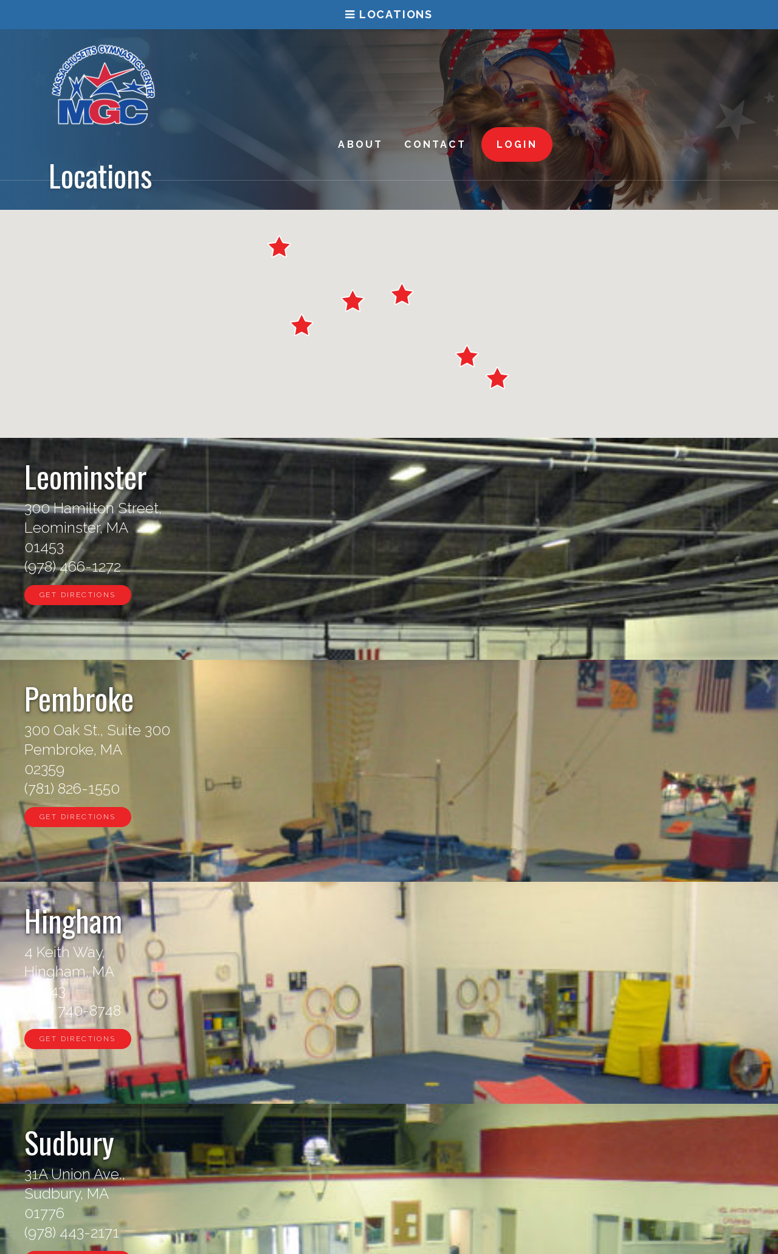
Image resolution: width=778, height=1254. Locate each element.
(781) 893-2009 (592, 788)
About (533, 60)
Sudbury (69, 697)
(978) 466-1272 (72, 566)
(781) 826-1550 (331, 566)
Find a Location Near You (389, 990)
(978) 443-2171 (71, 788)
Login (690, 60)
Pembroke (338, 475)
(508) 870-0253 (333, 788)
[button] (279, 246)
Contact (608, 60)
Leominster (85, 475)
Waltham (590, 697)
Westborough (374, 1140)
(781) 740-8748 (591, 566)
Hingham (592, 475)
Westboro (335, 697)
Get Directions (78, 595)
